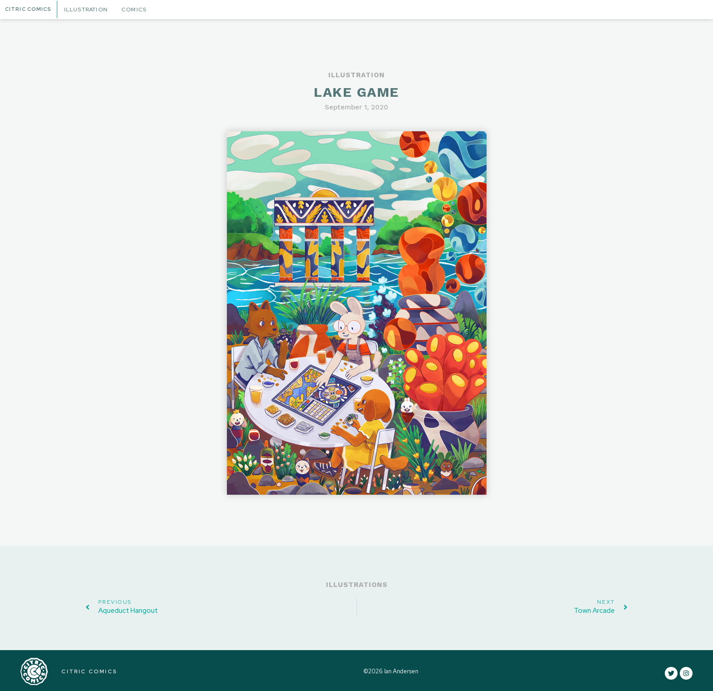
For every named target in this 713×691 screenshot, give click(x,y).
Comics (137, 9)
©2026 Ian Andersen (389, 670)
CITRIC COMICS (87, 670)
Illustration (89, 9)
